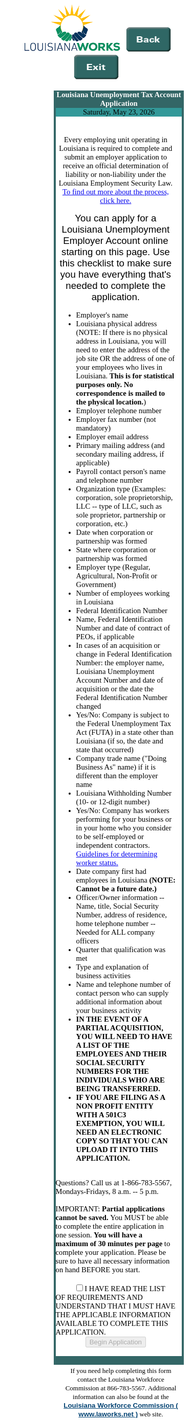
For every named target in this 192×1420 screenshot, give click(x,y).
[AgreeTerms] (79, 1287)
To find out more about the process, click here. (115, 196)
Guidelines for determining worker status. (117, 858)
